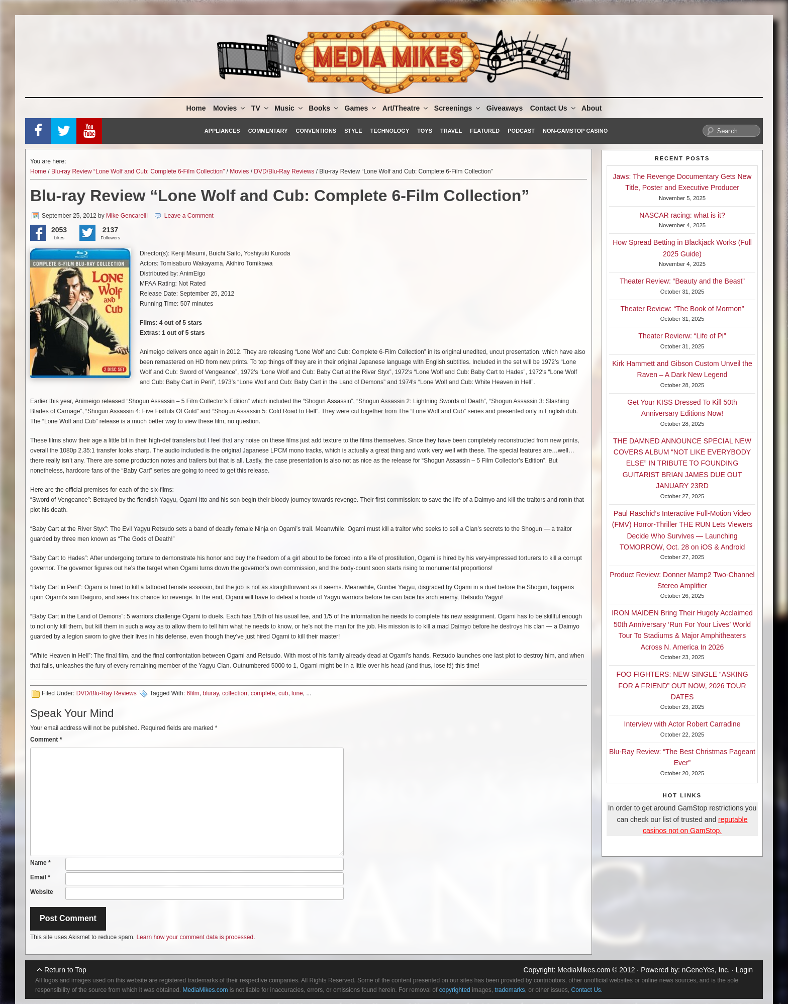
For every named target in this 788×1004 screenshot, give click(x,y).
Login (744, 970)
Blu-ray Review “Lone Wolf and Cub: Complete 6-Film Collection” (138, 171)
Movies (229, 108)
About (591, 108)
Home (196, 108)
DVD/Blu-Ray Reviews (284, 171)
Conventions (316, 131)
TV (260, 108)
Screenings (457, 108)
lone (297, 693)
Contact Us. (587, 989)
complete (263, 693)
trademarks (510, 989)
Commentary (268, 131)
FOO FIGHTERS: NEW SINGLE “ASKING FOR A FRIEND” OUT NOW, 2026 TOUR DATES (682, 685)
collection (234, 693)
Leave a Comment (189, 215)
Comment (46, 739)
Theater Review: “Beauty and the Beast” (682, 281)
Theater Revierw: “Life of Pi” (682, 336)
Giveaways (504, 108)
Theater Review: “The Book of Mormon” (682, 309)
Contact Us (553, 108)
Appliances (222, 131)
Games (361, 108)
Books (324, 108)
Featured (485, 131)
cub (283, 693)
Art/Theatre (406, 108)
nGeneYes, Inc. (706, 970)
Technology (390, 131)
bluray (211, 693)
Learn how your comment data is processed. (195, 937)
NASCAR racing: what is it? (682, 215)
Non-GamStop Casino (575, 131)
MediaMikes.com (583, 970)
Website (41, 891)
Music (289, 108)
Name (40, 862)
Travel (451, 131)
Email (40, 877)
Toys (424, 131)
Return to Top (65, 970)
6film (192, 693)
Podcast (521, 131)
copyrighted (454, 989)
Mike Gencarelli (127, 215)
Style (353, 131)
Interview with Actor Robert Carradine (682, 724)
